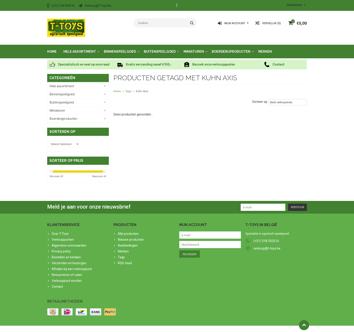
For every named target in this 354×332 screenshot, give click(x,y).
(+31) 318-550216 (266, 236)
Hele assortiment (79, 47)
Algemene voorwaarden (69, 241)
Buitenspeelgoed (160, 47)
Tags (128, 86)
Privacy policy (61, 247)
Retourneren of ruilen (67, 270)
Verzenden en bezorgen (69, 258)
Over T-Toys (60, 229)
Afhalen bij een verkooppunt (72, 264)
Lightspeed (137, 326)
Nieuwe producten (131, 235)
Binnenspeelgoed (120, 47)
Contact (57, 282)
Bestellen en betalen (66, 252)
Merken (265, 47)
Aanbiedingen (128, 241)
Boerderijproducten (231, 47)
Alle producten (128, 229)
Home (52, 47)
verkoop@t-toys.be (266, 244)
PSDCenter (106, 326)
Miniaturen (194, 47)
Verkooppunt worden (67, 276)
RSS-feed (125, 258)
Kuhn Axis (142, 86)
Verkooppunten (63, 235)
